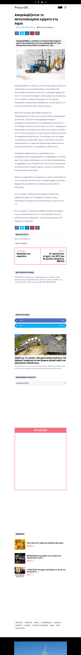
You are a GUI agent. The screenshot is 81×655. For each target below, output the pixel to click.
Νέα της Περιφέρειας (46, 27)
